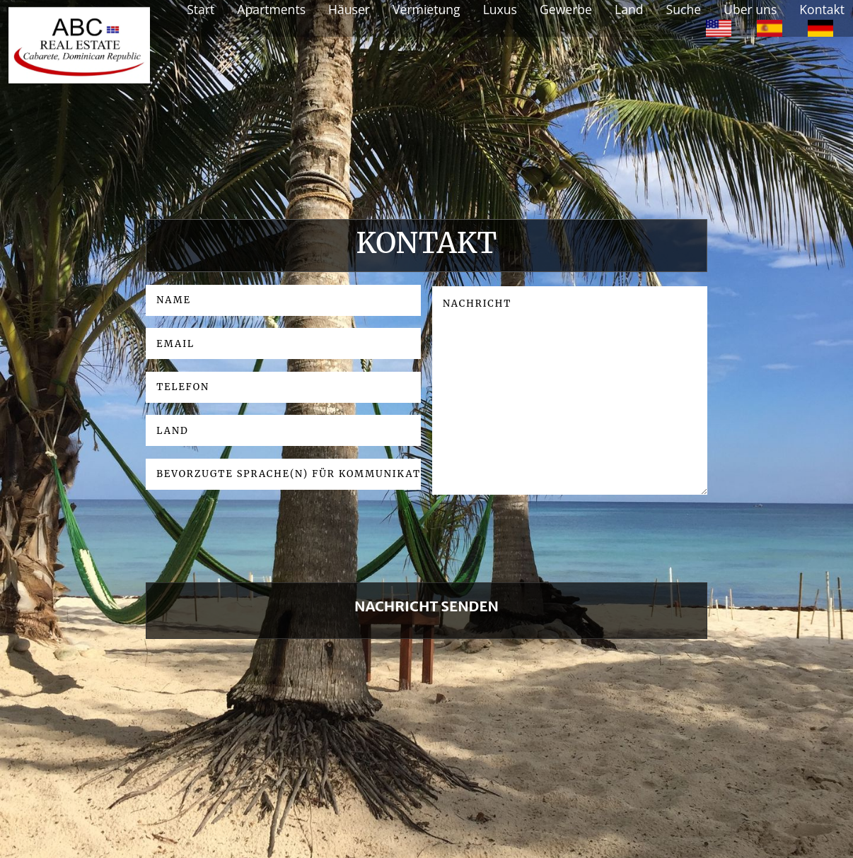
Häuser (349, 9)
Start (200, 9)
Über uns (750, 9)
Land (629, 9)
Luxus (500, 9)
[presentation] (253, 544)
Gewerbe (566, 9)
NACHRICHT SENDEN (426, 606)
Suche (684, 9)
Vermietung (426, 9)
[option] (718, 27)
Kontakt (822, 9)
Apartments (271, 9)
